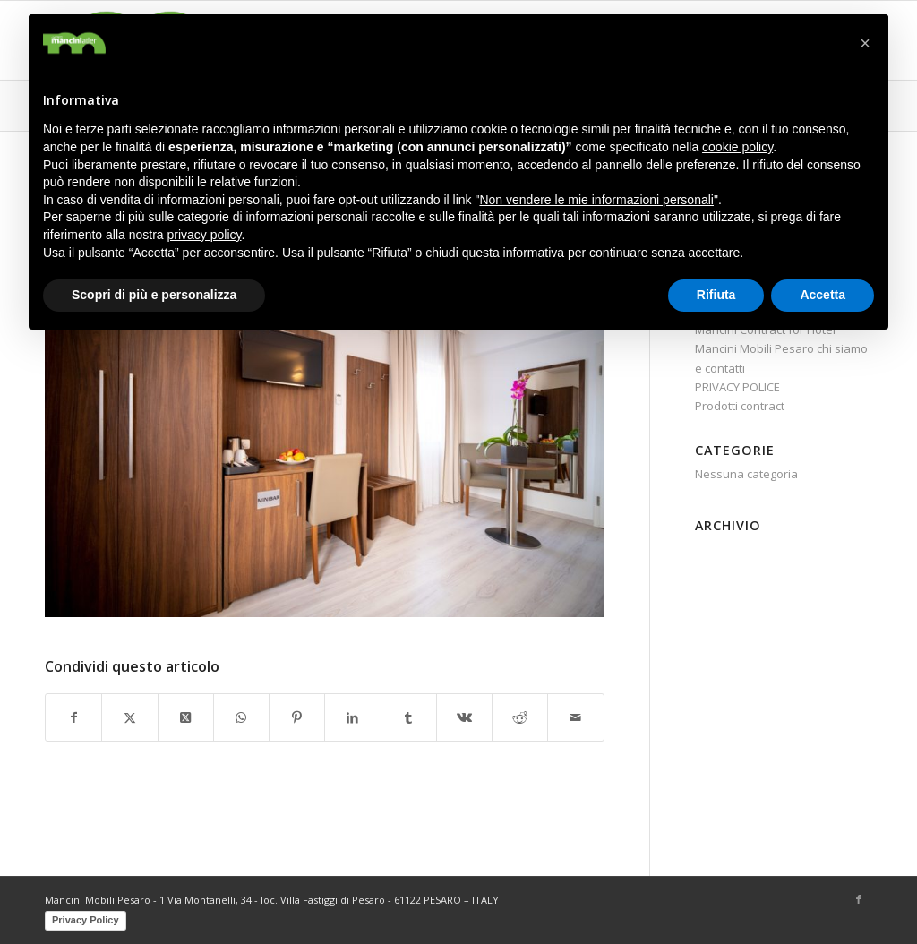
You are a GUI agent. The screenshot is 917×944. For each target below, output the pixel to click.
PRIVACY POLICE (737, 387)
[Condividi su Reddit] (520, 717)
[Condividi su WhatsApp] (241, 717)
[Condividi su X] (129, 717)
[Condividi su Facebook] (73, 717)
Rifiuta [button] (716, 294)
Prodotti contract (739, 406)
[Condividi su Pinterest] (297, 717)
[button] (865, 43)
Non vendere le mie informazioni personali (596, 200)
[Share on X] (186, 717)
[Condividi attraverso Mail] (575, 717)
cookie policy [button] (737, 147)
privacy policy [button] (204, 234)
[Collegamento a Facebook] (858, 899)
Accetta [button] (822, 294)
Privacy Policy (85, 919)
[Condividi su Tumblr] (408, 717)
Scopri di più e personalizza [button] (154, 294)
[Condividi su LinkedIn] (352, 717)
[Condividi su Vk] (464, 717)
